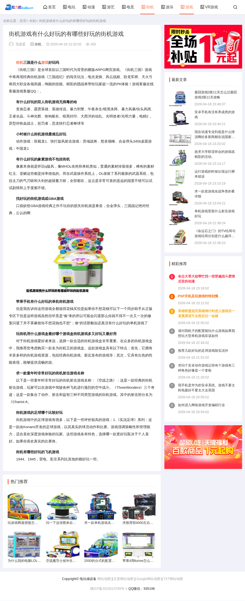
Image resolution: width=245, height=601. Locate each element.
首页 (49, 7)
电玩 (69, 7)
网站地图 (104, 579)
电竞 (128, 7)
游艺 (108, 7)
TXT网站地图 (173, 579)
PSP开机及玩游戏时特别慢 (198, 296)
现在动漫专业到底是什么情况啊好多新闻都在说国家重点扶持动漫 (215, 137)
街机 (147, 7)
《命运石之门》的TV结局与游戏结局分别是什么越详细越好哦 (215, 236)
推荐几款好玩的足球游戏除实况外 (203, 350)
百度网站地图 (123, 579)
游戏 (187, 7)
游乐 (167, 7)
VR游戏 (209, 7)
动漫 (89, 7)
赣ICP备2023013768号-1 (109, 589)
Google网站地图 (148, 579)
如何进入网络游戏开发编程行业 (201, 405)
